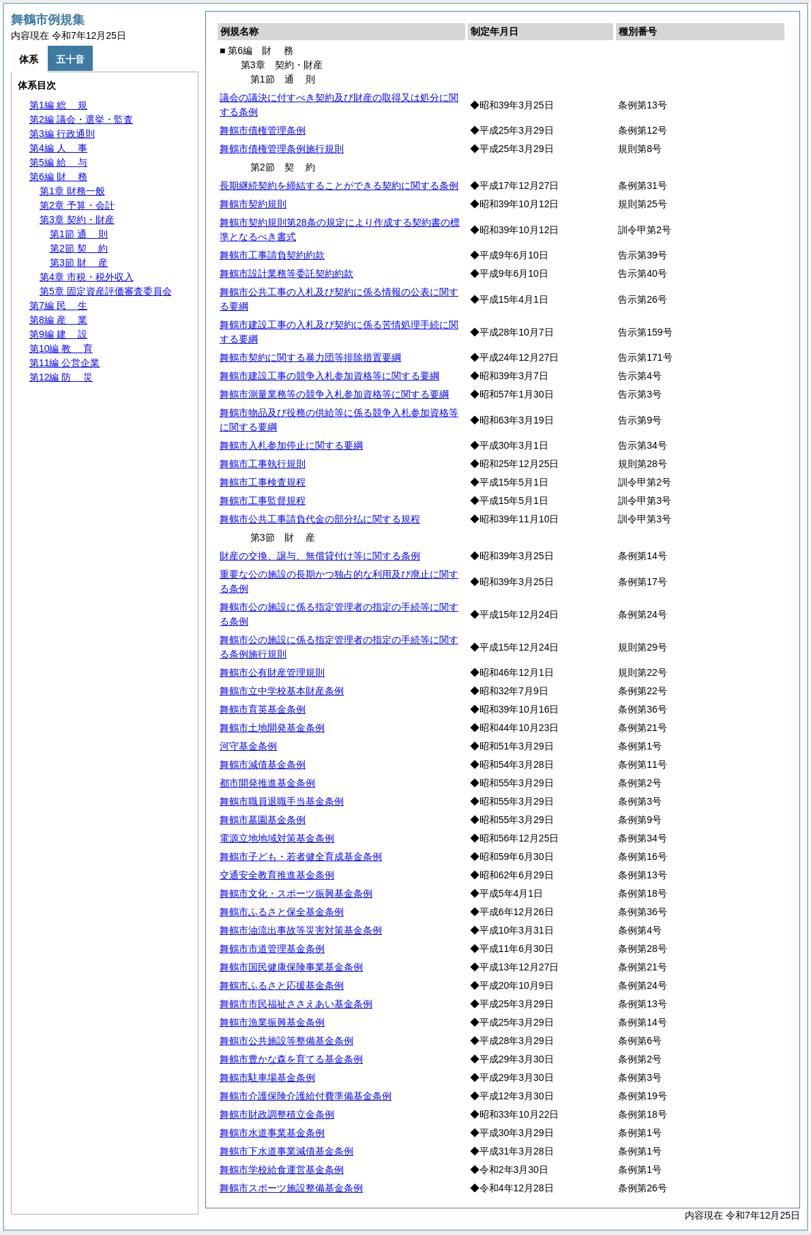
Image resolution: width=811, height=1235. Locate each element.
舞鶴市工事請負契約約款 (272, 255)
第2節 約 (79, 248)
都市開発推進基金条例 (267, 782)
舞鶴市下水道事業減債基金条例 (286, 1151)
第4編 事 (58, 148)
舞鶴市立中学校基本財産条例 (282, 690)
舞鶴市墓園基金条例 (263, 819)
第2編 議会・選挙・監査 (81, 119)
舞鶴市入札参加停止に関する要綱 (291, 445)
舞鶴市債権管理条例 (263, 130)
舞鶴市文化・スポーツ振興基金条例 (296, 893)
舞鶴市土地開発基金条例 (272, 727)
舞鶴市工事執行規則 (263, 463)
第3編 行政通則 (62, 133)
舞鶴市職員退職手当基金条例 (282, 801)
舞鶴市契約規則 (253, 203)
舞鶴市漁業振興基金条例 (272, 1022)
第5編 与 (58, 162)
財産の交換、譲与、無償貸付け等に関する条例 (320, 555)
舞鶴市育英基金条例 (263, 709)
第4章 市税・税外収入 (87, 276)
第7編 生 (58, 305)
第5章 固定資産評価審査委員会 (106, 291)
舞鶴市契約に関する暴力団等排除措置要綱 (310, 357)
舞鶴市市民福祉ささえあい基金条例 (296, 1003)
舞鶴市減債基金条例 (263, 764)
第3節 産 (79, 262)
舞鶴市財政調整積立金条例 (277, 1114)
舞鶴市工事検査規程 (263, 482)
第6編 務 (58, 176)
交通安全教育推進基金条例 (277, 874)
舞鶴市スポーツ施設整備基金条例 (291, 1187)
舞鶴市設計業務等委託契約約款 (286, 273)
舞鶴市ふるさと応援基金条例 (282, 985)
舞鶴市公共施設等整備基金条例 (286, 1040)
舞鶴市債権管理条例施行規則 (282, 148)
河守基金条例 (248, 746)
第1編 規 (58, 105)
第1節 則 (79, 233)
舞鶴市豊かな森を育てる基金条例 (291, 1059)
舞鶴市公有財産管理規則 (272, 672)
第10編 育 (61, 348)
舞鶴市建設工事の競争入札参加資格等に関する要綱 (329, 375)
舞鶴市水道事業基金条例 (272, 1132)
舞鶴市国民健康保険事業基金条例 (291, 967)
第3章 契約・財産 (77, 219)
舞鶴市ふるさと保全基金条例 (282, 911)
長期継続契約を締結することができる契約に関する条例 (339, 185)
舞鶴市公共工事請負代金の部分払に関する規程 (320, 519)
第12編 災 (61, 377)
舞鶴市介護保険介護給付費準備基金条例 (306, 1095)
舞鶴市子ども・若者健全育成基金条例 (301, 856)
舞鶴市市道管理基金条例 (272, 948)
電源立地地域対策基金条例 (277, 838)
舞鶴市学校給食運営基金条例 (282, 1169)
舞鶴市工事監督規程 (263, 500)
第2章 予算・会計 (77, 205)
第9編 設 (58, 334)
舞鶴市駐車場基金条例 (267, 1077)
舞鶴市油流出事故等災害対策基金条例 (301, 930)
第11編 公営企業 (64, 362)
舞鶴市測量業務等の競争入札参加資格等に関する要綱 (334, 394)
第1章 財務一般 (72, 190)
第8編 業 (58, 319)
